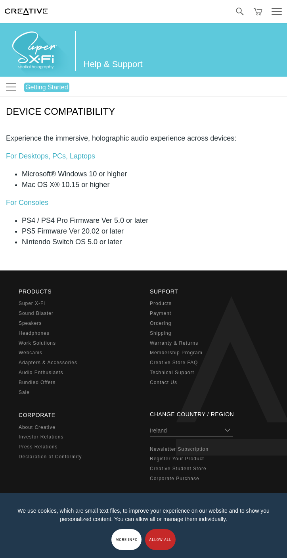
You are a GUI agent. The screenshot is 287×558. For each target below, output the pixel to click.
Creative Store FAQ (174, 362)
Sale (24, 392)
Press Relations (38, 447)
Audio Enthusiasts (41, 372)
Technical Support (172, 372)
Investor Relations (41, 437)
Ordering (160, 323)
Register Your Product (177, 458)
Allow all (160, 540)
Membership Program (176, 352)
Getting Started (46, 87)
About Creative (37, 427)
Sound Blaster (36, 313)
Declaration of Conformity (50, 457)
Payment (160, 313)
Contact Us (163, 382)
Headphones (34, 333)
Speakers (30, 323)
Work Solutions (37, 343)
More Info (126, 540)
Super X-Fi (32, 303)
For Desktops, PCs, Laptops (50, 156)
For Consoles (27, 203)
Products (161, 303)
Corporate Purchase (174, 478)
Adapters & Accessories (48, 362)
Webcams (30, 352)
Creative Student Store (178, 468)
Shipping (160, 333)
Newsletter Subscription (179, 449)
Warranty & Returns (174, 343)
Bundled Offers (37, 382)
